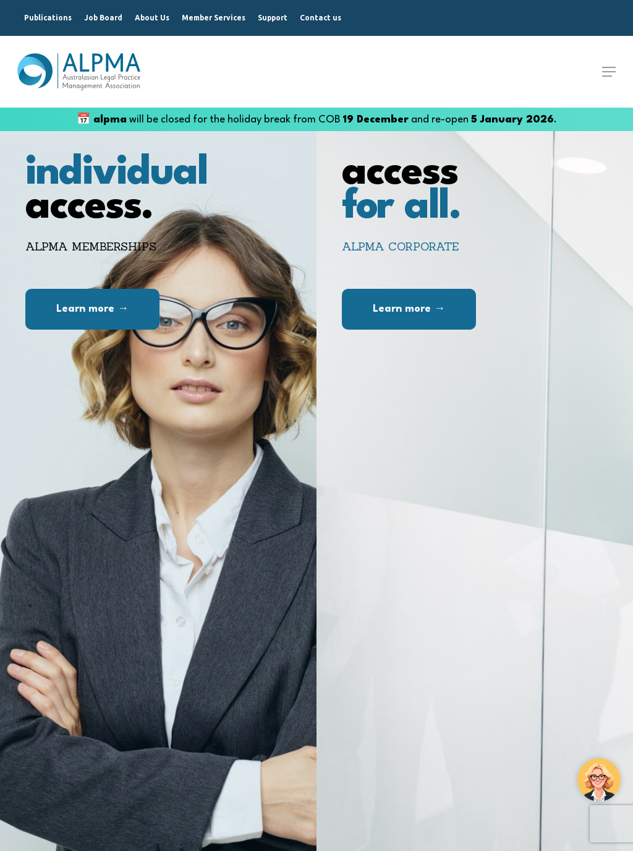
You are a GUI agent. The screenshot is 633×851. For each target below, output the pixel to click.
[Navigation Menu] (609, 72)
